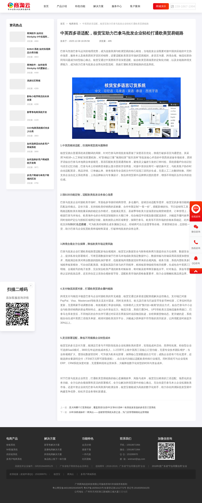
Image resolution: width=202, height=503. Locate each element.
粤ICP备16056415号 (94, 488)
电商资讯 (73, 23)
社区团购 (86, 459)
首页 (46, 6)
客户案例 (135, 6)
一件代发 (86, 454)
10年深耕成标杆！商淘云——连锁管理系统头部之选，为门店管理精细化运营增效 (109, 412)
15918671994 (133, 445)
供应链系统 (11, 454)
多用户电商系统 (14, 459)
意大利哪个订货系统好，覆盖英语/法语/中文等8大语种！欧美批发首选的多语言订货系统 (112, 407)
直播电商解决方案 (53, 449)
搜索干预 (86, 449)
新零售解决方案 (52, 445)
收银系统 (10, 445)
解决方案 (98, 6)
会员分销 (86, 445)
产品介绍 (62, 6)
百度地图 (123, 491)
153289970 (132, 454)
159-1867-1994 (182, 6)
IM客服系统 (12, 449)
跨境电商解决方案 (53, 454)
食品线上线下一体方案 (55, 459)
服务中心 (117, 6)
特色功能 (80, 6)
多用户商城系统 (88, 474)
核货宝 (57, 474)
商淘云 (70, 474)
